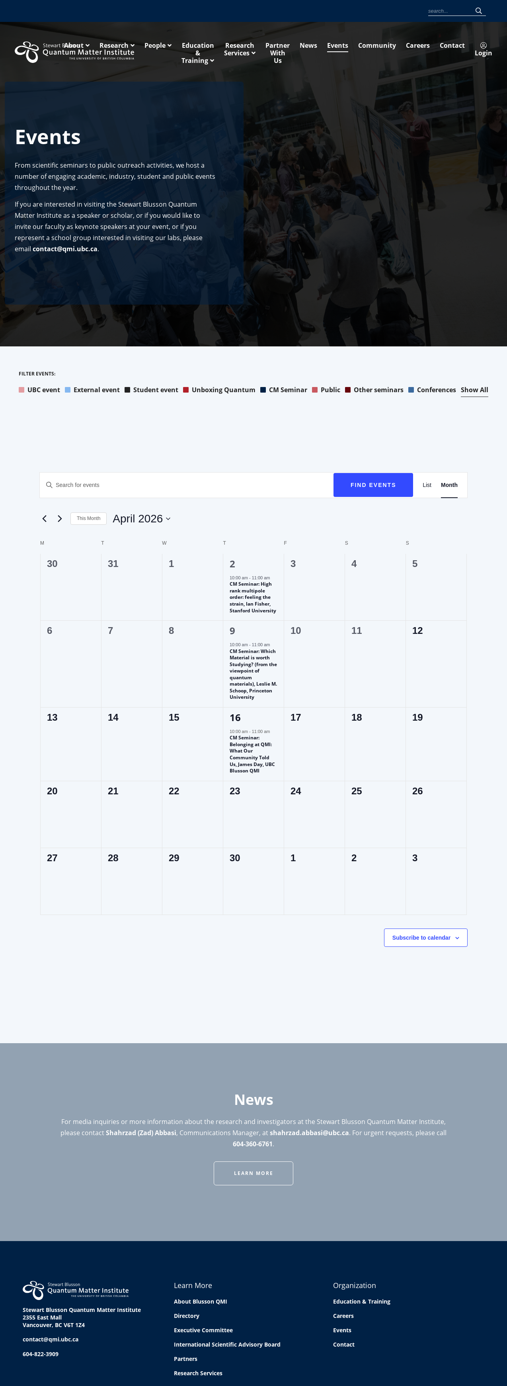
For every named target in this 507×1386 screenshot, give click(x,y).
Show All (474, 391)
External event (92, 391)
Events (303, 11)
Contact (386, 11)
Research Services (398, 51)
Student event (151, 391)
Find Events (373, 486)
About (179, 51)
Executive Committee (203, 1331)
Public (326, 391)
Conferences (432, 391)
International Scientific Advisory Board (227, 1346)
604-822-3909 (40, 1355)
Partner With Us (467, 51)
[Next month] (59, 520)
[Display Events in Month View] (449, 486)
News (282, 11)
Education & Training (320, 51)
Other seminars (374, 391)
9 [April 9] (232, 632)
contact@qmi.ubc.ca (65, 250)
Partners (185, 1360)
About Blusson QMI (200, 1303)
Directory (186, 1317)
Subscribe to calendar (421, 939)
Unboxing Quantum (219, 391)
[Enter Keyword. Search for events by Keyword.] (186, 486)
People (260, 51)
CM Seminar (283, 391)
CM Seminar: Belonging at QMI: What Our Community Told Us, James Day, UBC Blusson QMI (252, 756)
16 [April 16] (235, 718)
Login (412, 11)
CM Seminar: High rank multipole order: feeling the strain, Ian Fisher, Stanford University (253, 598)
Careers (361, 11)
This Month (88, 520)
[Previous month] (44, 520)
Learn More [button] (253, 1174)
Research (219, 51)
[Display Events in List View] (427, 486)
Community (331, 11)
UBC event (39, 391)
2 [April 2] (232, 565)
